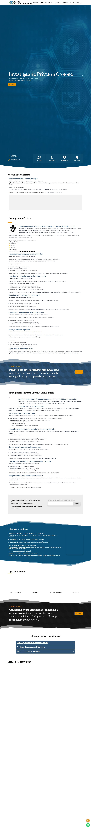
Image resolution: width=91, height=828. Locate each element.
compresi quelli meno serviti (27, 251)
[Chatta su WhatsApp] (88, 825)
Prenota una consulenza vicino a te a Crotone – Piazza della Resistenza (28, 192)
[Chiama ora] (88, 820)
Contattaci (11, 84)
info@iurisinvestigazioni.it (17, 161)
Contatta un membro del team (18, 487)
